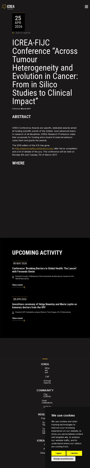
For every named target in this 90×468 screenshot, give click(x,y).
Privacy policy (41, 450)
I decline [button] (74, 453)
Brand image (36, 443)
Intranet (21, 443)
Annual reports (45, 376)
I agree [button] (58, 453)
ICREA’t (45, 396)
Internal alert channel (19, 450)
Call (45, 372)
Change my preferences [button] (63, 459)
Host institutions (45, 392)
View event (17, 285)
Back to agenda (21, 33)
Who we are (45, 368)
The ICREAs (45, 388)
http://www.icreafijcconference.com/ (34, 148)
